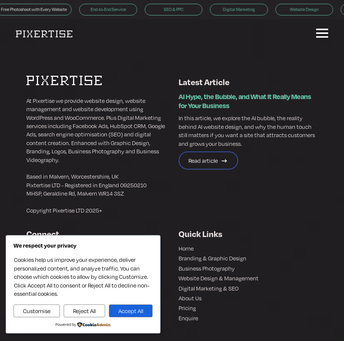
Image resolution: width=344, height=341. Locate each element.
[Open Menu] (322, 33)
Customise (36, 310)
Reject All (84, 310)
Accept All (130, 310)
